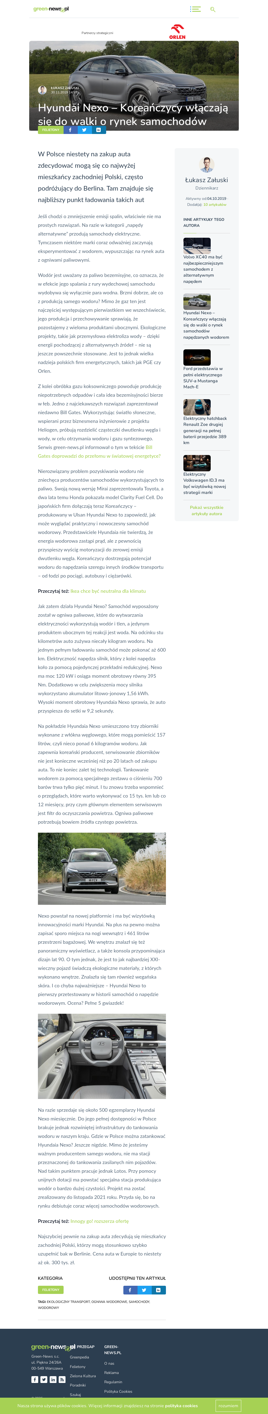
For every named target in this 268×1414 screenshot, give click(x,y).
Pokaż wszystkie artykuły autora (207, 511)
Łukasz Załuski (65, 88)
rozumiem (228, 1406)
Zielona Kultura (83, 1376)
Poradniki (78, 1385)
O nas (109, 1363)
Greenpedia (79, 1357)
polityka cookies (181, 1406)
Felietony (77, 1366)
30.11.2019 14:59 (64, 92)
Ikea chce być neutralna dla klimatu (108, 591)
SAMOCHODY (139, 1302)
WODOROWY (48, 1308)
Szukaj (75, 1394)
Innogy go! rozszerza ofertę (99, 1221)
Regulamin (113, 1382)
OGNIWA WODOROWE (109, 1302)
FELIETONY (50, 130)
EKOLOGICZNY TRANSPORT (68, 1302)
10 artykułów (215, 204)
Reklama (111, 1372)
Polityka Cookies (118, 1391)
